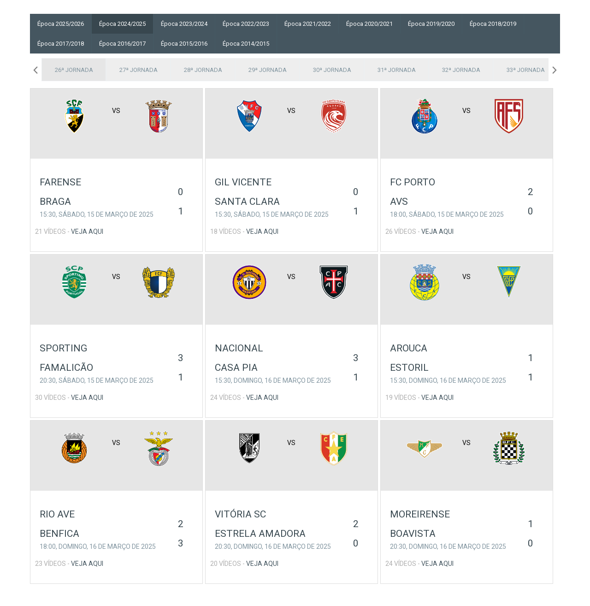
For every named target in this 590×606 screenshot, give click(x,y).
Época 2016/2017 (122, 43)
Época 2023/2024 (184, 23)
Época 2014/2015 (246, 43)
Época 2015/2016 (184, 43)
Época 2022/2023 (246, 23)
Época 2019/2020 (431, 23)
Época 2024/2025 (122, 23)
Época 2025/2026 (60, 23)
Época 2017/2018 (60, 43)
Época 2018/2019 (493, 23)
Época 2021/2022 (307, 23)
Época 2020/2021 (369, 23)
